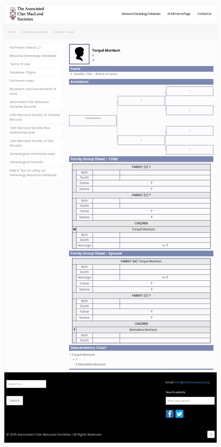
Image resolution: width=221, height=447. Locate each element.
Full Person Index (22, 81)
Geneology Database (35, 32)
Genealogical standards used (32, 154)
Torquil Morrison (143, 229)
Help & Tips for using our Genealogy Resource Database (33, 172)
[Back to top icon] (211, 434)
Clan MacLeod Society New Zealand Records (30, 130)
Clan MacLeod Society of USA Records (31, 143)
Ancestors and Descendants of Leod (33, 91)
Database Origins (23, 72)
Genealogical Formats (26, 162)
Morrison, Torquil (64, 32)
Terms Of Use (20, 64)
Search (15, 401)
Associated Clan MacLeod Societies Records (29, 104)
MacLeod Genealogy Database (33, 56)
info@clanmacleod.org (192, 382)
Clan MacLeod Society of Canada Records (35, 117)
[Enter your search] (190, 401)
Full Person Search (25, 47)
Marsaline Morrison (143, 330)
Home (12, 32)
